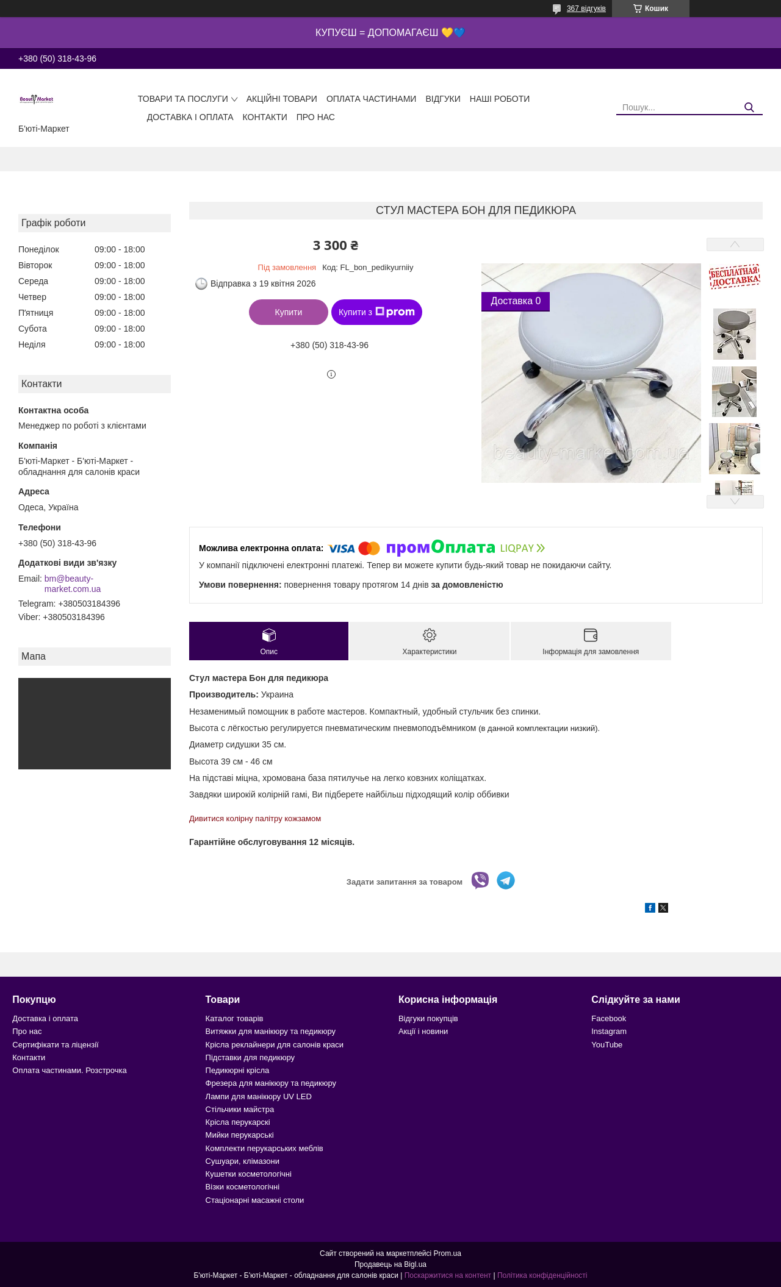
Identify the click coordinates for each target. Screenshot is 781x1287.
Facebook (608, 1018)
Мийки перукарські (240, 1134)
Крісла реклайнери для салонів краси (275, 1044)
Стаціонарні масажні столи (255, 1200)
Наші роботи (500, 99)
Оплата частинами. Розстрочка (69, 1070)
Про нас (316, 117)
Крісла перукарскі (238, 1122)
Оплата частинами (371, 99)
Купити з (377, 312)
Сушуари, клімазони (242, 1161)
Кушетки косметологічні (249, 1173)
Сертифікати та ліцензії (55, 1044)
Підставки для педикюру (250, 1057)
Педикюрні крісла (238, 1070)
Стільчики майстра (240, 1109)
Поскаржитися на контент (448, 1275)
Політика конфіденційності (542, 1275)
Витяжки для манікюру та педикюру (271, 1031)
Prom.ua (447, 1253)
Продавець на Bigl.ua (390, 1264)
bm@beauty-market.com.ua (73, 584)
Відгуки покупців (428, 1018)
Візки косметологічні (243, 1186)
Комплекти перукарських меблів (264, 1148)
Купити (289, 312)
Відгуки (442, 99)
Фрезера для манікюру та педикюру (271, 1083)
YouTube (606, 1044)
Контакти (265, 117)
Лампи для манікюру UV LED (259, 1096)
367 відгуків (586, 8)
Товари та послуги (183, 99)
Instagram (609, 1031)
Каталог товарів (235, 1018)
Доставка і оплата (190, 117)
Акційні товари (282, 99)
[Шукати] (749, 107)
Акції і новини (423, 1031)
